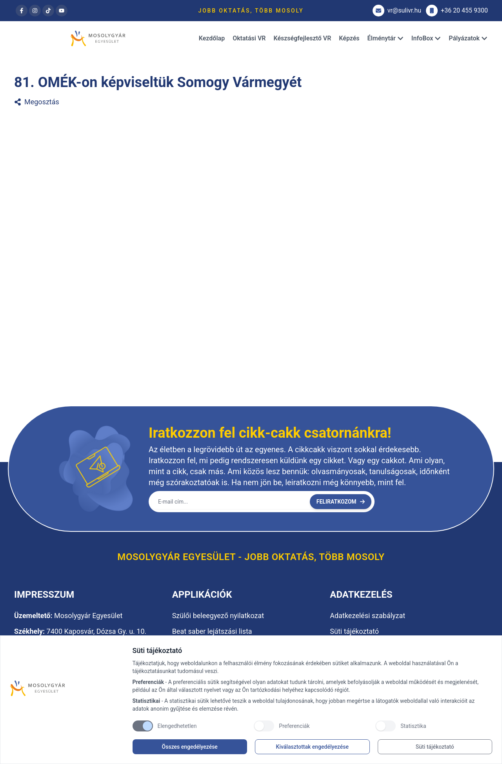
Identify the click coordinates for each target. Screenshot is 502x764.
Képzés (349, 38)
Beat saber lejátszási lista (212, 631)
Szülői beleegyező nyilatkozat (218, 615)
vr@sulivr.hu (397, 10)
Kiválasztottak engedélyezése (312, 747)
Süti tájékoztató (435, 747)
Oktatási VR (249, 38)
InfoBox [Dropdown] (426, 38)
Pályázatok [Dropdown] (468, 38)
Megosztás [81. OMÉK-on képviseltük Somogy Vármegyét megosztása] (36, 102)
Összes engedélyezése (190, 747)
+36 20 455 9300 (457, 10)
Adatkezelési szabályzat (367, 615)
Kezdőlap (212, 38)
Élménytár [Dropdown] (385, 38)
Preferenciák (294, 726)
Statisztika (413, 726)
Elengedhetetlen (177, 726)
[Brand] (67, 688)
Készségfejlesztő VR (302, 38)
